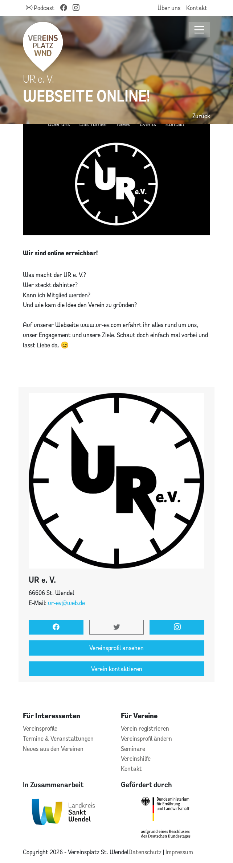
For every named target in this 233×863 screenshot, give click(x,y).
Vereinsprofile (40, 728)
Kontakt (196, 8)
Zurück (201, 116)
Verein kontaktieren (116, 669)
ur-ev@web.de (66, 603)
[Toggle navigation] (199, 30)
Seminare (133, 748)
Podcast (40, 8)
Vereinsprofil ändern (146, 738)
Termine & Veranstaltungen (58, 738)
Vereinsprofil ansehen (116, 648)
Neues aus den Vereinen (53, 748)
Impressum (179, 852)
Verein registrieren (145, 728)
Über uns (169, 8)
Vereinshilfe (136, 758)
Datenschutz (145, 852)
